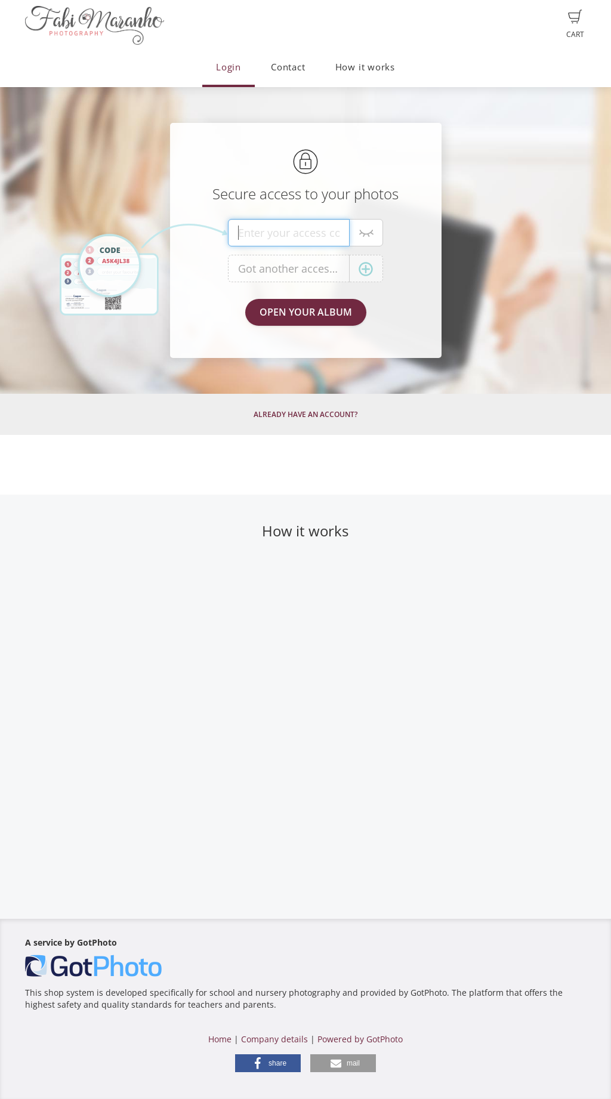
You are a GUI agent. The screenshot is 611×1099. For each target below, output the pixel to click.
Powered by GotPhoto (360, 1039)
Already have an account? (305, 414)
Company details (274, 1039)
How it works (365, 67)
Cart (575, 24)
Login (228, 67)
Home (220, 1039)
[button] (268, 1063)
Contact (288, 67)
